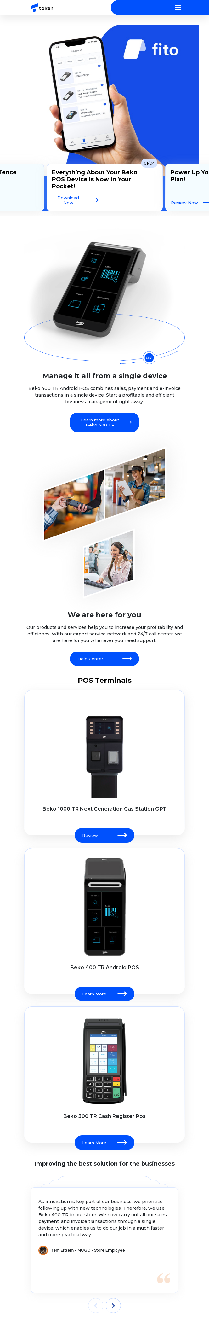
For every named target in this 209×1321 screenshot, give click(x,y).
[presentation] (95, 1305)
